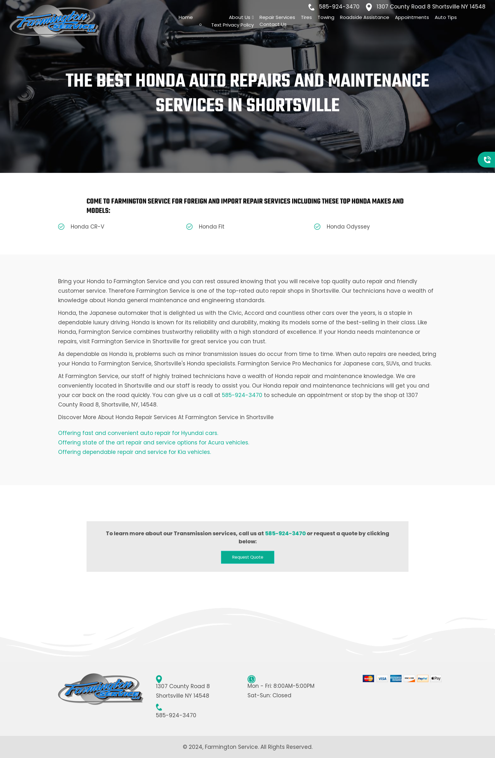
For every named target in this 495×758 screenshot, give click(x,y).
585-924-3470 (339, 6)
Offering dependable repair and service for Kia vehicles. (134, 452)
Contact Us (273, 24)
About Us (239, 17)
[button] (247, 554)
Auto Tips (446, 17)
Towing (326, 17)
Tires (306, 17)
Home (186, 17)
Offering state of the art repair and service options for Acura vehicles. (153, 442)
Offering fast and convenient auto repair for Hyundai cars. (138, 433)
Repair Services (277, 17)
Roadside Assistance (364, 17)
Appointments (412, 17)
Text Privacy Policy (232, 24)
